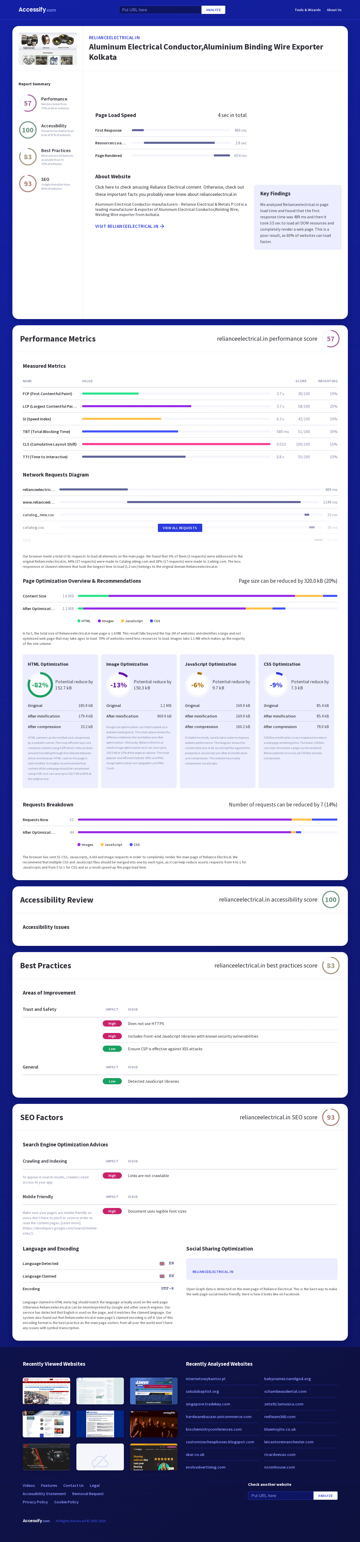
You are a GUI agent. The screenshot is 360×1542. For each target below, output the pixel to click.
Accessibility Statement (44, 1493)
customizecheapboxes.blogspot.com (220, 1441)
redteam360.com (279, 1416)
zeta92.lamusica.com (283, 1403)
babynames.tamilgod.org (287, 1378)
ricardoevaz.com (279, 1454)
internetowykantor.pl (205, 1378)
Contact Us (73, 1485)
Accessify (37, 10)
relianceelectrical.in (114, 37)
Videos (29, 1485)
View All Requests (180, 528)
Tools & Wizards (308, 9)
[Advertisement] (215, 88)
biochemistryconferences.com (214, 1429)
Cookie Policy (66, 1501)
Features (49, 1485)
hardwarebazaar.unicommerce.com (219, 1416)
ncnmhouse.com (279, 1467)
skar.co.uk (195, 1454)
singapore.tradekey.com (208, 1403)
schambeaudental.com (285, 1391)
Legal (95, 1485)
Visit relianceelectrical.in (130, 226)
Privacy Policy (35, 1501)
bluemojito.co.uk (280, 1429)
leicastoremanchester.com (289, 1441)
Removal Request (88, 1493)
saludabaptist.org (202, 1391)
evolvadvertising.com (206, 1467)
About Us (334, 9)
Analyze (213, 9)
